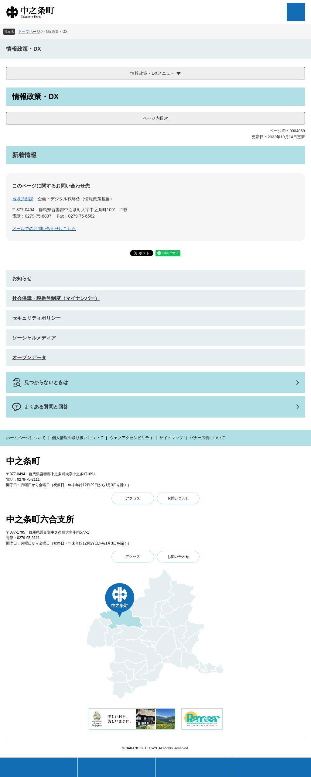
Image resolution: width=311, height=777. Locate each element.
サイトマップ (171, 438)
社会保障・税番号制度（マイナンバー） (56, 298)
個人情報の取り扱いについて (77, 438)
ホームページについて (26, 438)
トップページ (29, 31)
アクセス (132, 498)
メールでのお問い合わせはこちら (44, 228)
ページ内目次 (155, 118)
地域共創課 (22, 198)
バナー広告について (207, 438)
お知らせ (22, 278)
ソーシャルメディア (34, 337)
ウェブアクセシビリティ (131, 438)
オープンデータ (29, 357)
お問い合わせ (178, 498)
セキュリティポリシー (36, 318)
